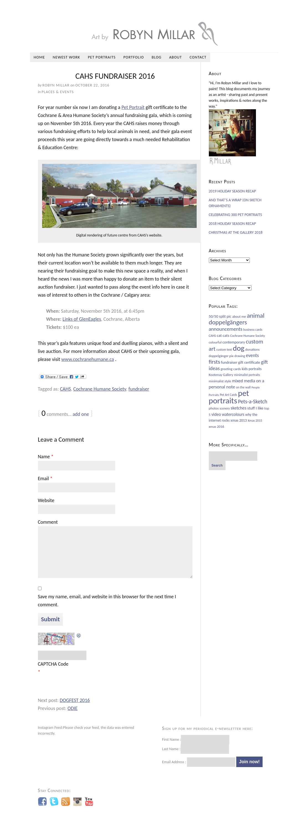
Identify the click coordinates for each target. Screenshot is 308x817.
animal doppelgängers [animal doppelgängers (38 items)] (237, 319)
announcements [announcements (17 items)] (226, 329)
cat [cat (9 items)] (219, 335)
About (175, 57)
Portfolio (133, 57)
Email (45, 478)
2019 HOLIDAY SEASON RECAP (232, 191)
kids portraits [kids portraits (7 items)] (252, 368)
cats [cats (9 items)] (226, 335)
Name (46, 457)
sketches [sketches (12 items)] (239, 408)
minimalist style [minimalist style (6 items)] (220, 381)
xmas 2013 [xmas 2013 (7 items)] (238, 420)
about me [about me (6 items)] (239, 316)
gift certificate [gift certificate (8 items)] (249, 362)
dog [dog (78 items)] (238, 348)
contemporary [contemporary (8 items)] (233, 342)
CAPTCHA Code (53, 664)
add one (81, 414)
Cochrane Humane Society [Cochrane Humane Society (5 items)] (247, 336)
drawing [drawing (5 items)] (239, 356)
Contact (198, 57)
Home (39, 57)
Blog (156, 57)
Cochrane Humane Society (99, 389)
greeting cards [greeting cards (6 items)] (231, 369)
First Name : (195, 739)
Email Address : (174, 762)
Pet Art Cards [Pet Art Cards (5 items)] (228, 395)
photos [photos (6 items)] (214, 408)
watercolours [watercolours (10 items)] (233, 414)
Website (46, 500)
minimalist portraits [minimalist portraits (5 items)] (247, 375)
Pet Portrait (132, 107)
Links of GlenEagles (82, 319)
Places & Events (58, 92)
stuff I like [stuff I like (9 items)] (255, 408)
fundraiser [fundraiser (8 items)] (229, 362)
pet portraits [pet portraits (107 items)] (229, 397)
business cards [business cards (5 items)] (252, 330)
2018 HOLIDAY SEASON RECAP (232, 223)
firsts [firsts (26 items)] (214, 361)
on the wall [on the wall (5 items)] (243, 387)
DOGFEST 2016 (75, 700)
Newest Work (66, 57)
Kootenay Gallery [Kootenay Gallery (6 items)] (221, 375)
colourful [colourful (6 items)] (215, 342)
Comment (48, 522)
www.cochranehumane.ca (87, 359)
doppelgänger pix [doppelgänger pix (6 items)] (221, 356)
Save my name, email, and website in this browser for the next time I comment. (107, 601)
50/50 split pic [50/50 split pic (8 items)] (220, 316)
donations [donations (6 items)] (252, 349)
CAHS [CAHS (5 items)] (212, 336)
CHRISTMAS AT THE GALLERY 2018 (236, 232)
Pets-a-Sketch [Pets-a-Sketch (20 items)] (252, 401)
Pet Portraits (102, 57)
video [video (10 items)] (216, 414)
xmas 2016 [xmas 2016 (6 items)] (216, 426)
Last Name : (195, 749)
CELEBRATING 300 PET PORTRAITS (235, 214)
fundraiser (139, 389)
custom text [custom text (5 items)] (224, 350)
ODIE (73, 708)
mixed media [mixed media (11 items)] (243, 380)
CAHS (65, 389)
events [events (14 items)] (252, 355)
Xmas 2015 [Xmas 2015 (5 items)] (255, 421)
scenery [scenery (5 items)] (225, 408)
